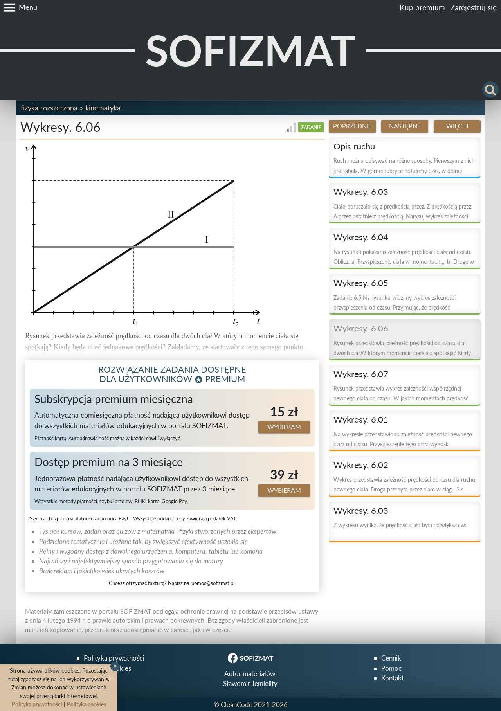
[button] (18, 7)
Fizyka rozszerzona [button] (49, 107)
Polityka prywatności (114, 658)
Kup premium (422, 7)
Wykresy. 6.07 (360, 374)
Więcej (457, 126)
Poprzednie (352, 126)
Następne (405, 126)
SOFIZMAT (250, 50)
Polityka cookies (86, 704)
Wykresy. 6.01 (360, 419)
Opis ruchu (354, 146)
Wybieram (284, 426)
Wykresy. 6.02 (360, 465)
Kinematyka (103, 107)
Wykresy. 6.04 (360, 237)
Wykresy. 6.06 (360, 328)
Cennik (391, 658)
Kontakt (392, 678)
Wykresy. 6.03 (360, 192)
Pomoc (391, 668)
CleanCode (236, 704)
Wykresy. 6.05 (360, 283)
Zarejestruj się (474, 7)
